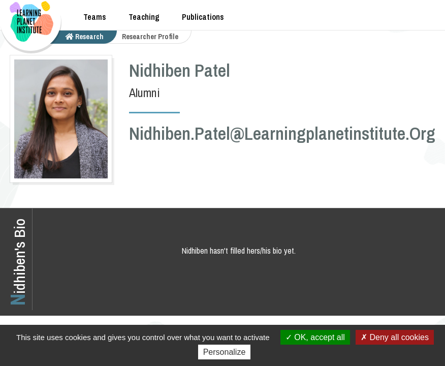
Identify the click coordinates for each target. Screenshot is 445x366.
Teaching (144, 16)
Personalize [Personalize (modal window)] (224, 352)
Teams (94, 16)
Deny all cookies (395, 337)
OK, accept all (315, 337)
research (85, 36)
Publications (203, 16)
